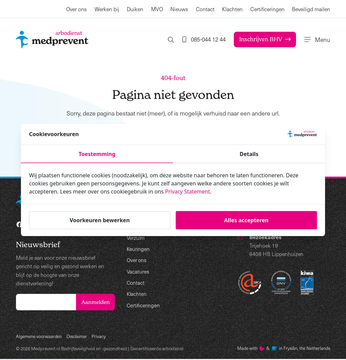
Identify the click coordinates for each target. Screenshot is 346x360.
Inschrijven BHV (260, 39)
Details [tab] (249, 154)
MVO (157, 8)
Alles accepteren (246, 220)
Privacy (100, 337)
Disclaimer (78, 337)
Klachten (232, 8)
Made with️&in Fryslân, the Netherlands (281, 349)
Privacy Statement (188, 191)
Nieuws (179, 8)
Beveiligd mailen (311, 8)
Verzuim (136, 237)
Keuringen (138, 248)
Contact (205, 8)
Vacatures (138, 271)
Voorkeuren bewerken (100, 220)
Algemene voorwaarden (39, 337)
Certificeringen (267, 8)
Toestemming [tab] (97, 154)
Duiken (135, 8)
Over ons (76, 8)
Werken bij (107, 8)
